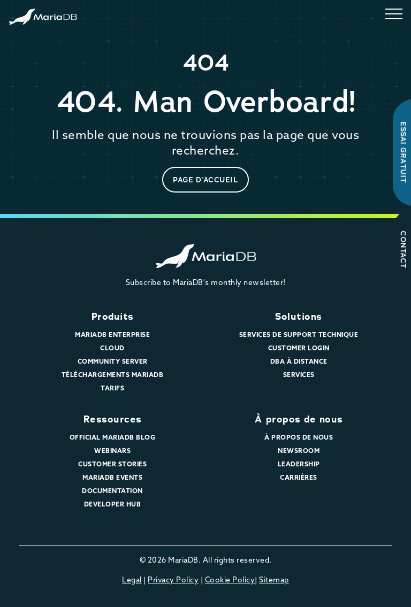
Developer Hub (112, 504)
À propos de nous (299, 419)
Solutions (298, 316)
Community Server (113, 361)
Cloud (112, 348)
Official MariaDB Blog (113, 437)
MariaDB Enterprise (112, 335)
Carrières (298, 477)
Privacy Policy (173, 580)
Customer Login (299, 348)
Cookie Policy (230, 580)
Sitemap (274, 580)
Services (299, 375)
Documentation (112, 491)
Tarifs (112, 388)
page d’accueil (205, 180)
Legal (132, 580)
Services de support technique (299, 335)
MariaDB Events (112, 477)
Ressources (112, 419)
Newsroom (298, 451)
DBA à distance (299, 361)
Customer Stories (112, 464)
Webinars (112, 451)
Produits (113, 316)
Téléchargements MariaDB (113, 375)
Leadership (299, 464)
